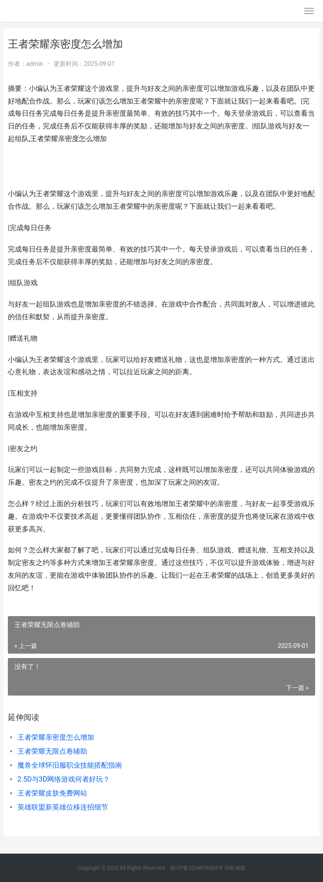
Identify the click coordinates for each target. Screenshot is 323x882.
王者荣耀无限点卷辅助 (52, 751)
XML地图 (234, 868)
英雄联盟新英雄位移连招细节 (62, 807)
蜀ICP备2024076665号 (196, 868)
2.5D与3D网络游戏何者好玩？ (63, 779)
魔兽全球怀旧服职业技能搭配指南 (69, 765)
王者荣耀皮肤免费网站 (52, 793)
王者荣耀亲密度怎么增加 (55, 737)
